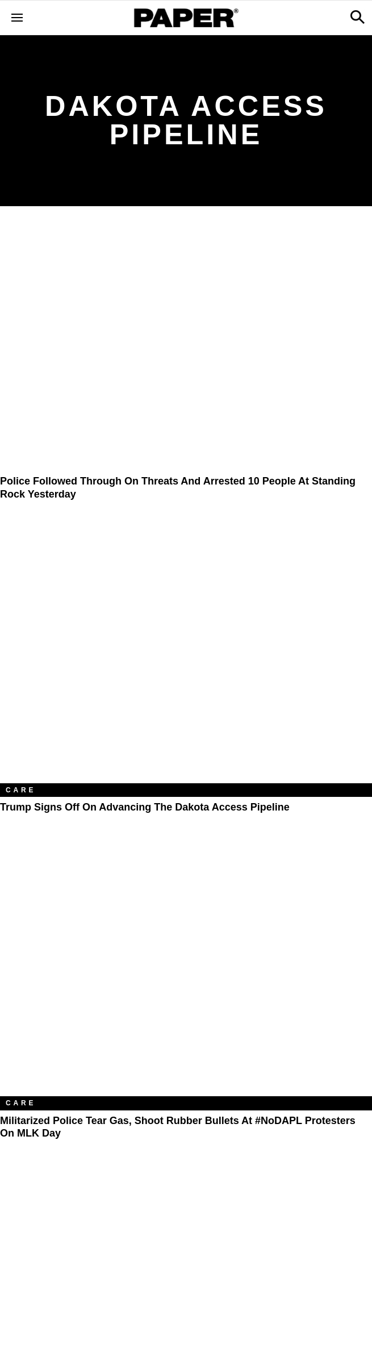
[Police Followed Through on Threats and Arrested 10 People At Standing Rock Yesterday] (186, 347)
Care (21, 790)
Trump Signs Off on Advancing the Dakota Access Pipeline (145, 807)
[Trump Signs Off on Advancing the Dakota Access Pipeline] (186, 659)
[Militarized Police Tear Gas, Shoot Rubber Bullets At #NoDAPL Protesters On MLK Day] (186, 973)
